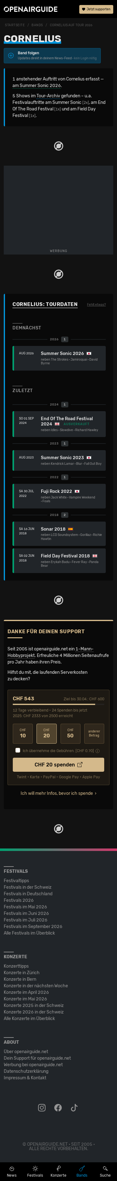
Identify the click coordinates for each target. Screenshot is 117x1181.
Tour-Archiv (48, 96)
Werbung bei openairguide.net (33, 1064)
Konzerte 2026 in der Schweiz (34, 1012)
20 (46, 733)
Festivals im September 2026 (33, 926)
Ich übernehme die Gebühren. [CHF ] (58, 751)
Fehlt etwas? (96, 304)
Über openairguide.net (26, 1051)
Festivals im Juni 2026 (26, 913)
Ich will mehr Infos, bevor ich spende (57, 793)
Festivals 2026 (19, 900)
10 (22, 733)
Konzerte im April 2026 (26, 992)
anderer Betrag (94, 733)
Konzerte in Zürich (22, 972)
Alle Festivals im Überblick (29, 933)
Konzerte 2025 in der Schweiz (34, 1005)
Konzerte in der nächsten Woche (36, 986)
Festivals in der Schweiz (27, 887)
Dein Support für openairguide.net (37, 1058)
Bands (37, 25)
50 (70, 733)
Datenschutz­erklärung (26, 1071)
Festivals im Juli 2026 (25, 920)
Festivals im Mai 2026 (25, 907)
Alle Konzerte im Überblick (29, 1018)
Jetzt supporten (96, 9)
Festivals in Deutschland (28, 894)
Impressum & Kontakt (25, 1078)
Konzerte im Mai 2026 (25, 999)
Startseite (15, 25)
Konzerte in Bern (20, 979)
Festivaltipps (16, 880)
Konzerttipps (16, 966)
